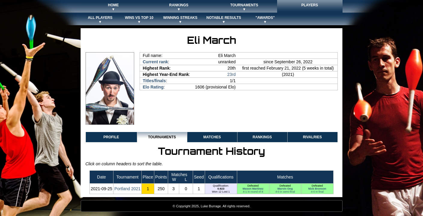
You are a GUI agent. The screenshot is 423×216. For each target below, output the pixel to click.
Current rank (155, 61)
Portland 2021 (127, 188)
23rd (231, 74)
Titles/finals (154, 80)
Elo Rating (153, 87)
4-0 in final (317, 191)
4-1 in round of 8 (253, 191)
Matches (212, 137)
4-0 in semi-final (285, 191)
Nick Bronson (317, 188)
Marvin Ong (285, 188)
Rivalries (312, 137)
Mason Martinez (253, 188)
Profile (111, 137)
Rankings (262, 137)
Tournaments (162, 137)
